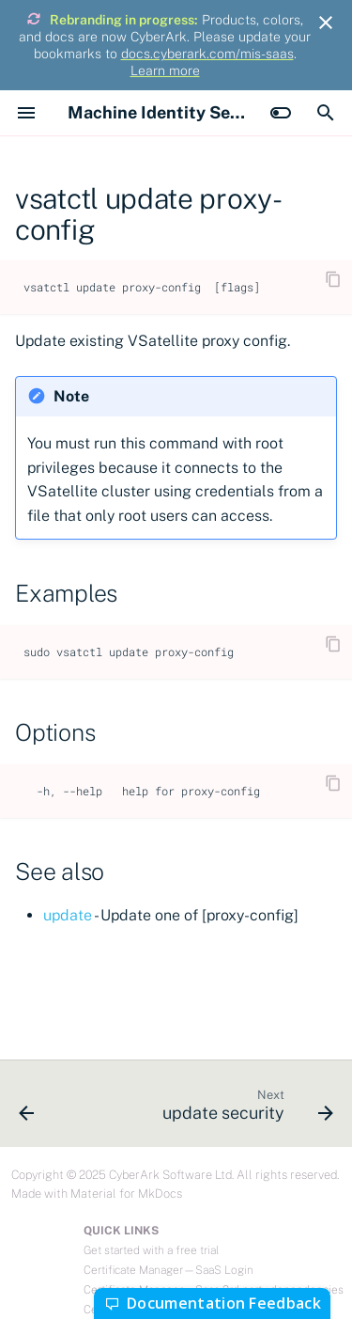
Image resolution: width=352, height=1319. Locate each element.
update (67, 915)
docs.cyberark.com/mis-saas (207, 53)
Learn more (165, 70)
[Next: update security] (245, 1109)
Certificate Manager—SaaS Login (168, 1270)
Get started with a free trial (151, 1250)
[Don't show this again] (325, 22)
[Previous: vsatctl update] (27, 1109)
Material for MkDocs (126, 1193)
